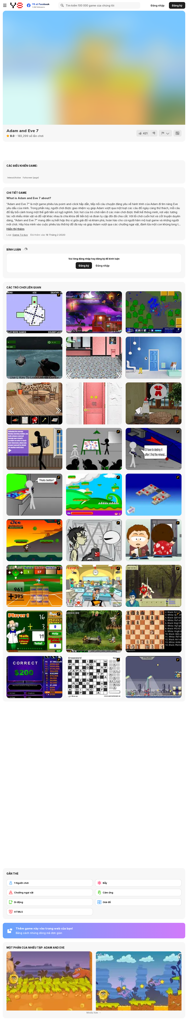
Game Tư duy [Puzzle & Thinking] (20, 234)
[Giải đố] (138, 902)
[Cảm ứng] (138, 892)
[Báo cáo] (165, 133)
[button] (15, 229)
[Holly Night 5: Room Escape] (34, 403)
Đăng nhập (157, 5)
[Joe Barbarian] (34, 540)
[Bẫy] (138, 883)
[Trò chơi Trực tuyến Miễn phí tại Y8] (16, 5)
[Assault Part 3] (34, 495)
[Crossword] (94, 677)
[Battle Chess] (154, 631)
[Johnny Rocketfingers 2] (94, 540)
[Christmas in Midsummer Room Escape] (94, 403)
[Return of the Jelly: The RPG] (154, 312)
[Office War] (94, 586)
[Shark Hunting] (34, 358)
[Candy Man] (94, 495)
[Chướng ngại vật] (49, 892)
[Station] (94, 358)
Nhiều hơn (94, 1012)
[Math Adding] (34, 631)
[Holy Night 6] (154, 403)
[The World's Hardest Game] (34, 312)
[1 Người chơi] (49, 883)
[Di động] (49, 902)
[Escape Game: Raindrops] (154, 358)
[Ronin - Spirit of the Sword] (154, 586)
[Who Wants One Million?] (34, 677)
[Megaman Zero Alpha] (154, 677)
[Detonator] (154, 495)
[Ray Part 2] (154, 540)
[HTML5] (49, 911)
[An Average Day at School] (34, 449)
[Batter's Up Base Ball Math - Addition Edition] (34, 586)
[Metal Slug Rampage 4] (94, 631)
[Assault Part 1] (94, 449)
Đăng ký (177, 5)
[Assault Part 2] (154, 449)
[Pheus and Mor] (94, 312)
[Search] (61, 5)
